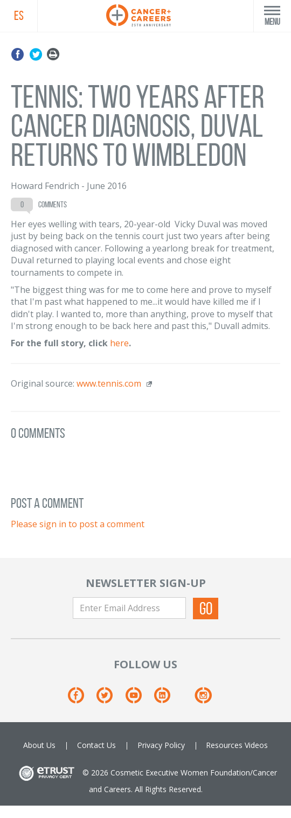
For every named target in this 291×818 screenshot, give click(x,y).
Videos (256, 745)
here (119, 343)
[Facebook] (81, 699)
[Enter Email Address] (129, 608)
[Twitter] (109, 699)
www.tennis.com (109, 383)
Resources (224, 745)
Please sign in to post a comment (77, 524)
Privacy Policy (161, 745)
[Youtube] (139, 699)
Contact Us (96, 745)
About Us (39, 745)
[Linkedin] (167, 699)
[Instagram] (203, 699)
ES (19, 16)
